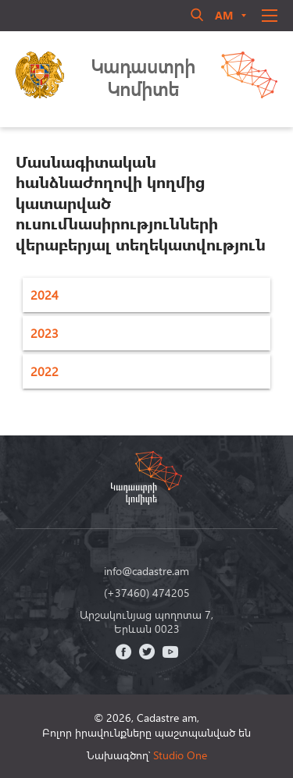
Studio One (180, 755)
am (224, 15)
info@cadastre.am (146, 571)
